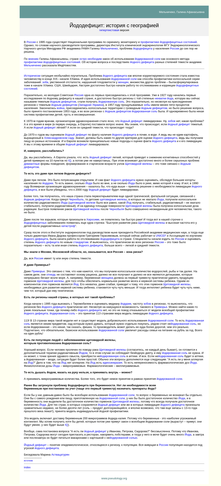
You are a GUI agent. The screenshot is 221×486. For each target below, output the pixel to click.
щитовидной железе (82, 202)
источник (28, 460)
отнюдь (51, 274)
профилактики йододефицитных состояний (52, 62)
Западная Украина (91, 104)
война (61, 108)
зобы (147, 104)
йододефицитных (35, 222)
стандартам (80, 242)
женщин (123, 82)
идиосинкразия (112, 362)
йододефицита (142, 48)
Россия (79, 95)
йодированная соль (144, 111)
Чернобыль (76, 199)
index (27, 467)
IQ (69, 160)
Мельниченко (109, 48)
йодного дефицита (142, 62)
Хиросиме (92, 219)
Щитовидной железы (138, 163)
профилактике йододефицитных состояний (168, 42)
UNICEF (161, 235)
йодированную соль (111, 101)
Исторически (32, 75)
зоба (45, 82)
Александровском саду (59, 137)
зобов (171, 121)
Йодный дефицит (35, 444)
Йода (88, 183)
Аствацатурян (60, 454)
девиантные (32, 163)
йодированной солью (123, 437)
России (31, 42)
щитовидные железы (113, 199)
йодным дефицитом (63, 101)
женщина (107, 277)
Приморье (38, 271)
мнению (33, 58)
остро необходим (90, 58)
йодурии (47, 183)
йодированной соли (147, 58)
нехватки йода (164, 98)
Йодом (83, 353)
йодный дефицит (131, 121)
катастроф (68, 226)
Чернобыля (116, 209)
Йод (128, 202)
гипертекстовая (109, 30)
